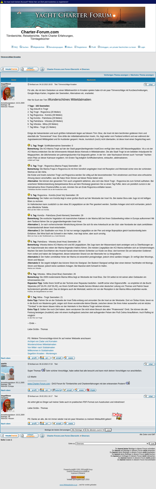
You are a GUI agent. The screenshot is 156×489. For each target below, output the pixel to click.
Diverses (85, 69)
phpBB (73, 469)
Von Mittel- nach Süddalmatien (41, 347)
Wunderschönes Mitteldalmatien (42, 344)
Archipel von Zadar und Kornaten (42, 341)
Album (68, 47)
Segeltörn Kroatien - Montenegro (42, 353)
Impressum (74, 473)
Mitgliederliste (37, 47)
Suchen (24, 47)
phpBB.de (86, 471)
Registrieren (80, 47)
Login (141, 47)
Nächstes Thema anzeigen (142, 75)
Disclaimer (82, 473)
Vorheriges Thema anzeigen (116, 75)
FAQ (14, 47)
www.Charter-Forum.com (39, 384)
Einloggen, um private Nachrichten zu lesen (117, 47)
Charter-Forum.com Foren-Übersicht (63, 69)
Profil (92, 47)
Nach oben (5, 358)
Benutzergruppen (54, 47)
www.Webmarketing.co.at (68, 485)
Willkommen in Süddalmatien (41, 350)
